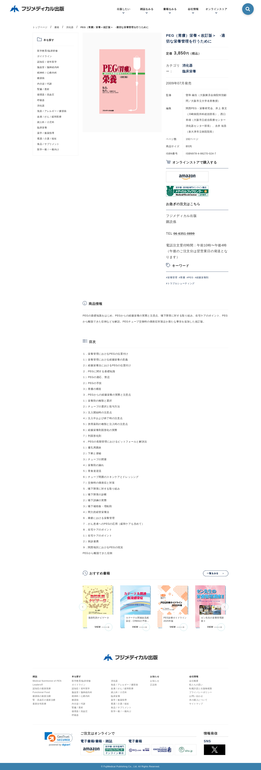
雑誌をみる (147, 9)
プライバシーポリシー (200, 692)
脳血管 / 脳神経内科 (48, 67)
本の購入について (198, 699)
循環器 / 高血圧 (45, 94)
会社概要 (193, 680)
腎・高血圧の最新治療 (44, 699)
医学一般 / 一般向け (48, 149)
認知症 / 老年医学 (47, 61)
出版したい (123, 9)
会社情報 (193, 9)
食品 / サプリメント (48, 144)
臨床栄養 (42, 127)
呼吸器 (41, 100)
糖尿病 (41, 78)
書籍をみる (170, 9)
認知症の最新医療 (42, 688)
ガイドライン (44, 56)
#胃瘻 (182, 277)
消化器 (41, 105)
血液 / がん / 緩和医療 (49, 116)
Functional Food (41, 692)
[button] (83, 606)
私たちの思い (196, 684)
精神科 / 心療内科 (47, 72)
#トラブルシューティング (180, 283)
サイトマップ (196, 703)
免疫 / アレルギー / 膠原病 (52, 111)
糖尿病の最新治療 (42, 696)
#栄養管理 (171, 277)
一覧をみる (213, 573)
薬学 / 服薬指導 (45, 133)
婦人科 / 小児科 (45, 122)
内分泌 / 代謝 (44, 83)
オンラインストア (216, 9)
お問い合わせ (196, 696)
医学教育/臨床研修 (47, 50)
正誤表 (153, 684)
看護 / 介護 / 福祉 (47, 138)
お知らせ (154, 680)
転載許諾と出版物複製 (200, 688)
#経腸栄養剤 (202, 277)
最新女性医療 (39, 703)
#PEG (190, 277)
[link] (58, 739)
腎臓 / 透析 (43, 89)
